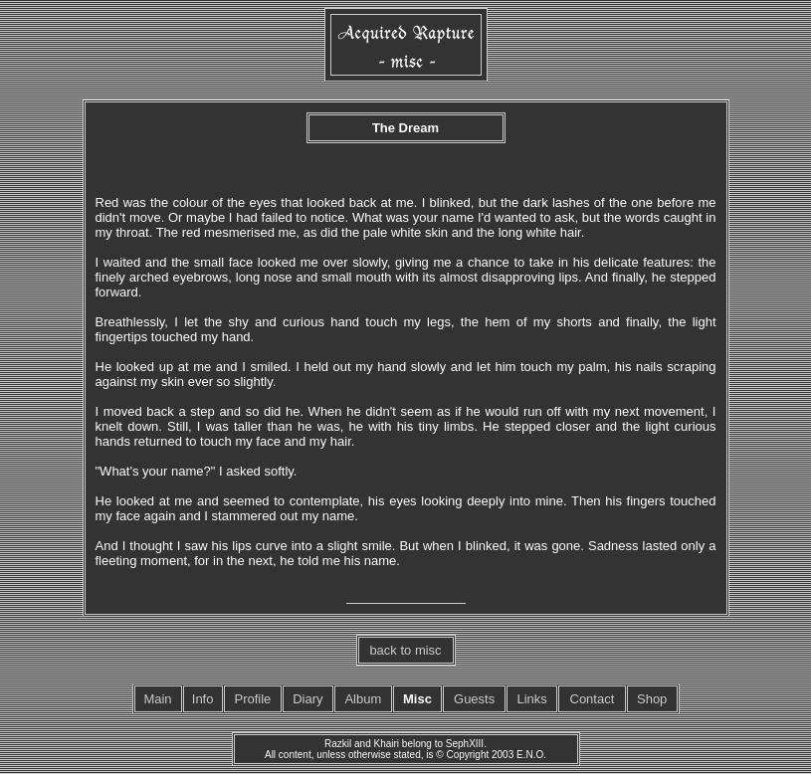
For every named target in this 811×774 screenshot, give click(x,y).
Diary (307, 698)
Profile (252, 698)
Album (362, 698)
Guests (474, 698)
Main (157, 698)
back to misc (405, 650)
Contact (592, 698)
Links (532, 698)
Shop (652, 698)
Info (203, 698)
